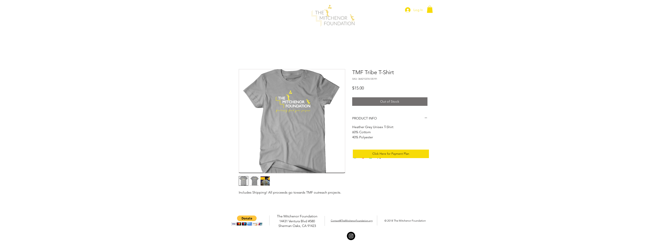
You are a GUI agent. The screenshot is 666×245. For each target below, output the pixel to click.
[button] (430, 9)
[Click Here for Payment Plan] (391, 154)
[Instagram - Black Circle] (351, 236)
